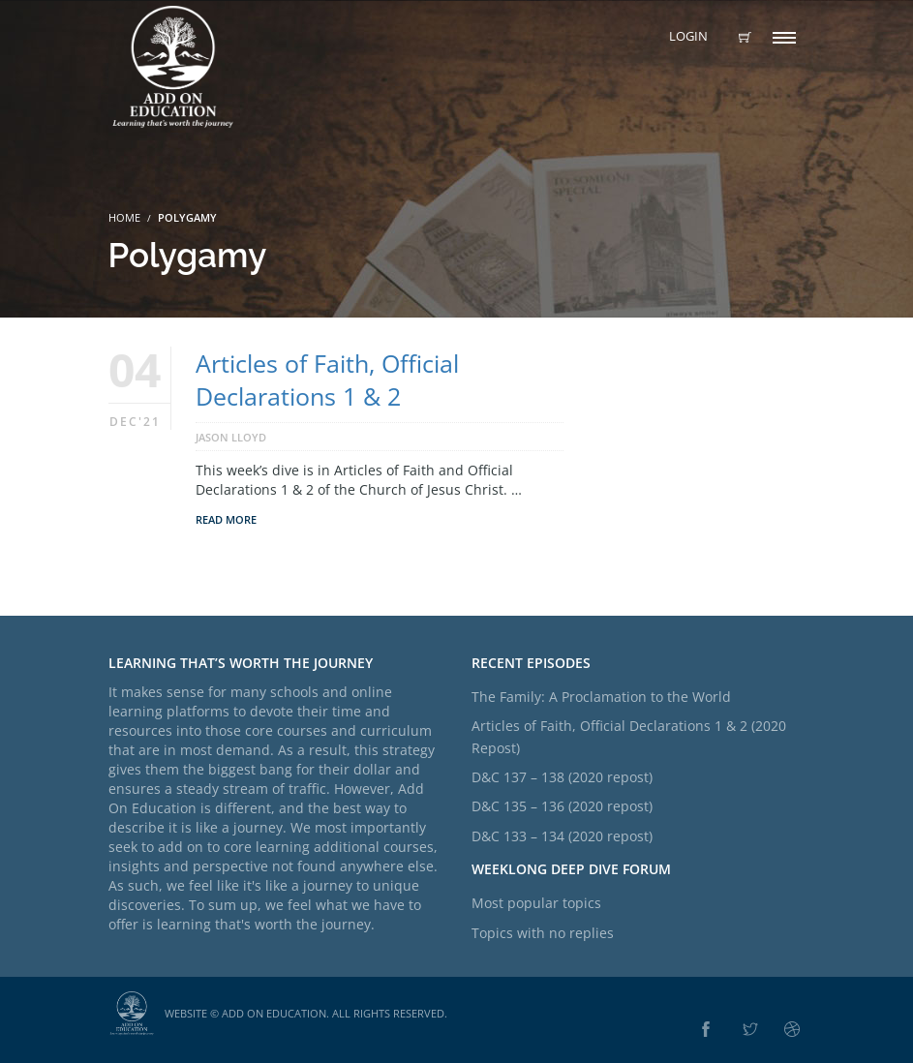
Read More (226, 519)
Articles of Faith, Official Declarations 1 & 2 (327, 379)
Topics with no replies (543, 933)
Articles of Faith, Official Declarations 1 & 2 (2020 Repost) (629, 736)
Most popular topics (536, 903)
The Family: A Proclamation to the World (601, 696)
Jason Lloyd (231, 437)
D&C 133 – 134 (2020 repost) (562, 836)
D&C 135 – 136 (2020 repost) (562, 806)
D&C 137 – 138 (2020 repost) (562, 777)
